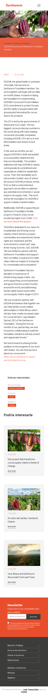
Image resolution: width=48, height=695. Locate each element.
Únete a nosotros (16, 655)
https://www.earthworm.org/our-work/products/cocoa (20, 358)
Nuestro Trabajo (15, 645)
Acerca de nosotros (17, 650)
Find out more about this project (20, 220)
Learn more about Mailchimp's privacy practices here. (21, 628)
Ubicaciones (13, 660)
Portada (7, 43)
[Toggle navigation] (39, 5)
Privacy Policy (33, 689)
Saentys (24, 692)
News (6, 74)
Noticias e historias (21, 43)
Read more (12, 471)
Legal (25, 689)
